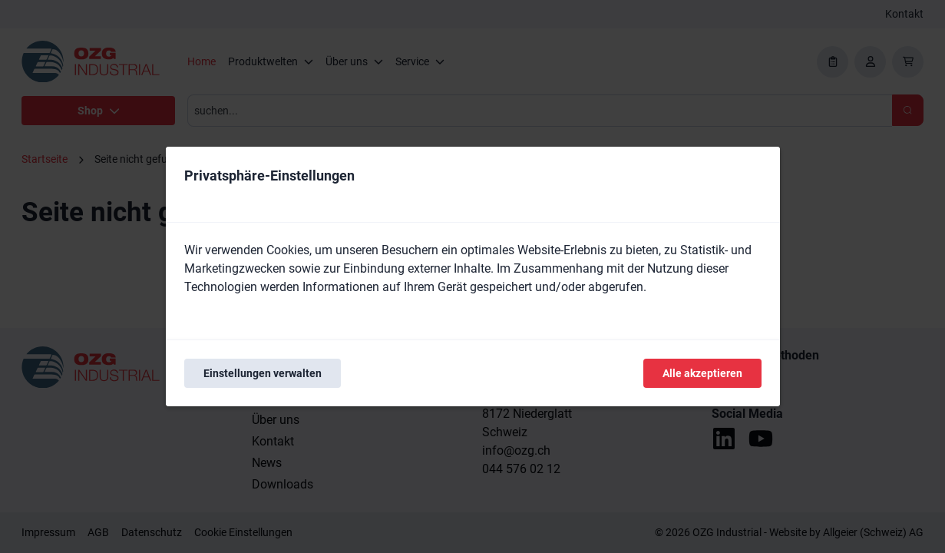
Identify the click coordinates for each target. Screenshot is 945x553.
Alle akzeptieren (702, 373)
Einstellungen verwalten (262, 373)
